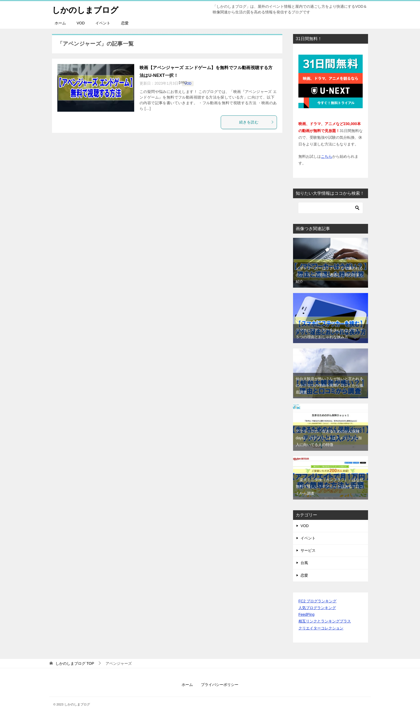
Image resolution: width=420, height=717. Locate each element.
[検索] (330, 207)
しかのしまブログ (85, 9)
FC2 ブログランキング (317, 601)
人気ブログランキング (317, 608)
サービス (308, 550)
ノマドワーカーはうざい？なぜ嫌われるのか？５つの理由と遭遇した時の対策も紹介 (329, 275)
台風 (304, 563)
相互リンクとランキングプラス (324, 621)
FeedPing (306, 614)
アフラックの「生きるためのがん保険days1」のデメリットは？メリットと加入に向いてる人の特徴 (329, 438)
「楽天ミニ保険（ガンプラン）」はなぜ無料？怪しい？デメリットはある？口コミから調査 (329, 486)
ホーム (60, 23)
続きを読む (256, 122)
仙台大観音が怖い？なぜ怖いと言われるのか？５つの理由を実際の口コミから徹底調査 (329, 385)
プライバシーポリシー (219, 684)
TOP (74, 663)
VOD (81, 23)
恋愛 (125, 23)
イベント (102, 23)
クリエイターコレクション (320, 628)
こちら (326, 156)
